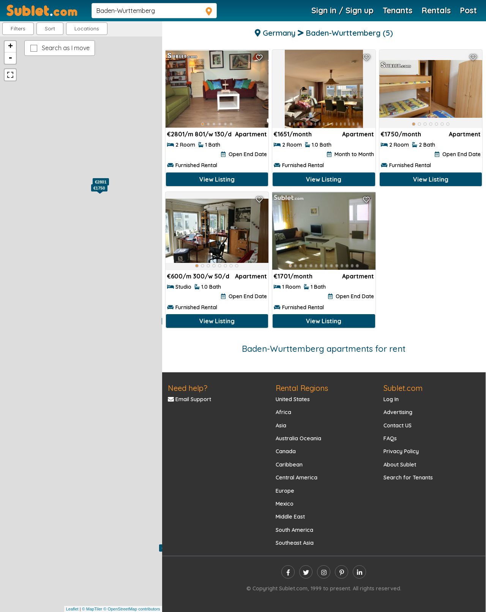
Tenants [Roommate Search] (397, 10)
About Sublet (399, 464)
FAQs (390, 438)
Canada (286, 451)
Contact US (397, 425)
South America (294, 530)
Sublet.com (403, 388)
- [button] (10, 58)
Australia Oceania (298, 438)
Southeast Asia (295, 542)
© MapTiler (92, 609)
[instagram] (323, 572)
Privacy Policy (401, 451)
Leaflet (72, 609)
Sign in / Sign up (342, 10)
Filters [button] (18, 28)
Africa (283, 412)
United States (293, 399)
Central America (296, 477)
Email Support (189, 399)
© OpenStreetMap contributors (131, 609)
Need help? (187, 388)
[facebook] (288, 572)
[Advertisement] (430, 241)
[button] (86, 28)
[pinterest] (341, 572)
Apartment (251, 134)
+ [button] (10, 46)
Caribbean (289, 464)
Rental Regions (302, 388)
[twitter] (305, 572)
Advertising (397, 412)
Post (468, 10)
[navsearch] (154, 10)
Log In (391, 399)
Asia (281, 425)
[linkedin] (359, 572)
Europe (285, 490)
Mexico (284, 503)
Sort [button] (50, 28)
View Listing (217, 179)
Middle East (290, 516)
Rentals (436, 10)
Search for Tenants (408, 477)
